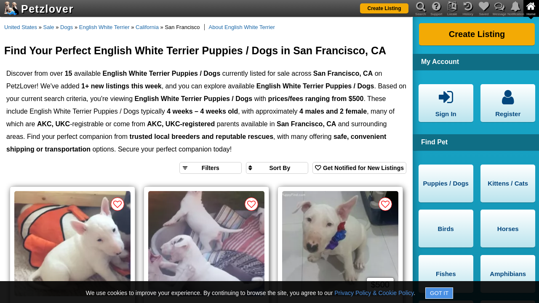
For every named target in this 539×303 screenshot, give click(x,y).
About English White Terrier (242, 27)
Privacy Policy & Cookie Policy (374, 293)
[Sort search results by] (277, 167)
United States (20, 27)
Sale (48, 27)
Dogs (66, 27)
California (147, 27)
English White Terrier (104, 27)
